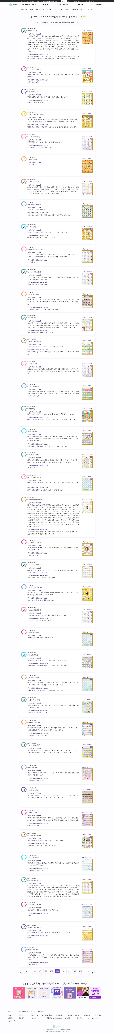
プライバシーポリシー (37, 1018)
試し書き (91, 9)
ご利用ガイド (46, 4)
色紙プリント (40, 9)
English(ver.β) (11, 1021)
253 (88, 971)
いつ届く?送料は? (62, 4)
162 (68, 971)
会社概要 (67, 1018)
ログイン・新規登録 (96, 4)
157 (39, 971)
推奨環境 (9, 1018)
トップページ (11, 1015)
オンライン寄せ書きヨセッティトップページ (14, 4)
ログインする (11, 1011)
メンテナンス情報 (93, 1018)
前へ (21, 973)
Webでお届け (65, 9)
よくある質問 (79, 4)
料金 (31, 9)
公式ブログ (80, 1018)
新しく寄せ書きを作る (29, 4)
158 (45, 971)
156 (34, 971)
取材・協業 (98, 1015)
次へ (93, 973)
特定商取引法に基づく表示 (54, 1018)
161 (63, 971)
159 (51, 971)
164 (80, 971)
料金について (34, 1015)
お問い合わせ (87, 1015)
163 (74, 971)
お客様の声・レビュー (78, 9)
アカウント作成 (23, 1011)
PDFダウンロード (52, 9)
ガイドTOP (23, 9)
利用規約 (21, 1018)
